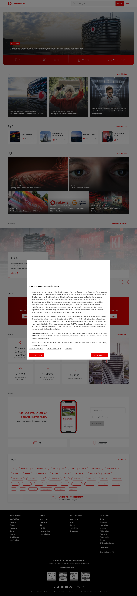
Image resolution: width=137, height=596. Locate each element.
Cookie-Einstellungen (54, 349)
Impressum (68, 349)
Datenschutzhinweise (36, 349)
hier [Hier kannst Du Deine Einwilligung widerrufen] (61, 297)
